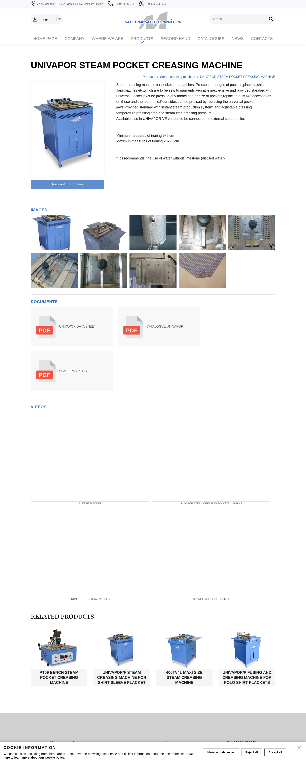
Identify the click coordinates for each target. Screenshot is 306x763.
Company (75, 44)
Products (142, 44)
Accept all (275, 752)
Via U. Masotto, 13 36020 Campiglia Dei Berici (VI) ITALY (75, 705)
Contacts (262, 44)
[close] (299, 748)
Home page (45, 44)
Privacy (176, 738)
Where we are (108, 44)
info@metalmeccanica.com (237, 703)
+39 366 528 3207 (244, 699)
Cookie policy (157, 738)
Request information (67, 184)
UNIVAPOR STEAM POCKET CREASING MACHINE (237, 77)
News (238, 44)
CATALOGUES (210, 44)
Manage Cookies (198, 739)
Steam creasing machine (177, 77)
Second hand (175, 44)
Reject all (251, 752)
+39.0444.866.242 (244, 696)
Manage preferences (220, 752)
